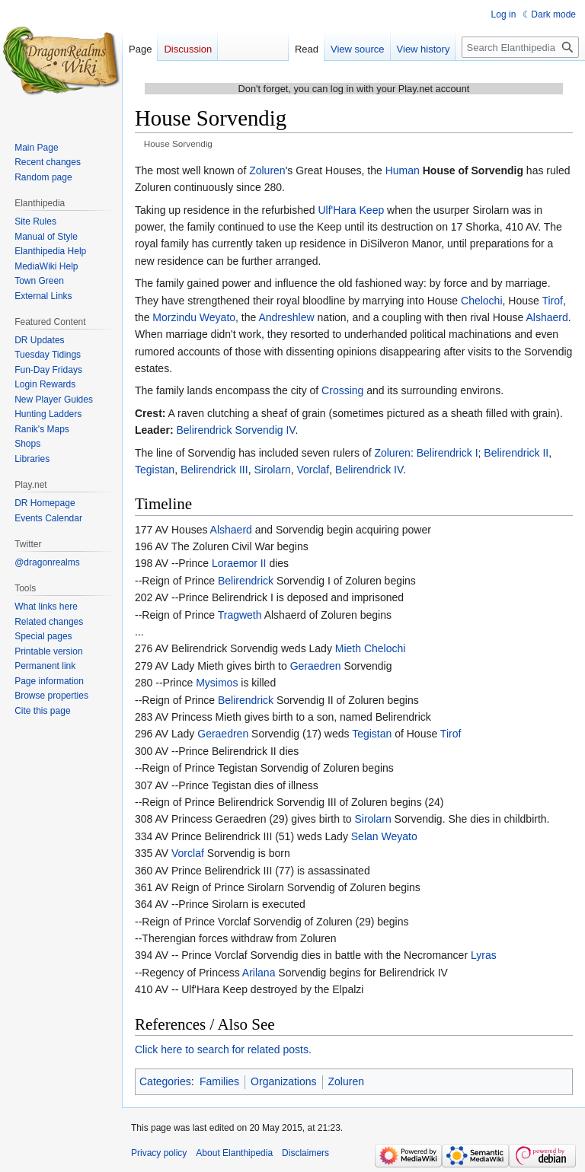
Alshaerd (546, 317)
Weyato (217, 317)
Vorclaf (312, 469)
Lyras (484, 955)
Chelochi (481, 301)
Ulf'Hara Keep (351, 210)
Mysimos (217, 683)
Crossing (342, 390)
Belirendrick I (447, 453)
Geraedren (315, 666)
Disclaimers (305, 1153)
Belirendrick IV (369, 469)
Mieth (348, 648)
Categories (165, 1081)
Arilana (259, 973)
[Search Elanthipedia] (520, 47)
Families (219, 1081)
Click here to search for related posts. (223, 1049)
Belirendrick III (214, 469)
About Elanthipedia (234, 1153)
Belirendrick (245, 581)
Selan (365, 836)
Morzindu (174, 317)
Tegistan (154, 469)
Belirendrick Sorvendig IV (235, 430)
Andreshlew (286, 317)
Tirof (552, 301)
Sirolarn (272, 469)
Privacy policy (159, 1153)
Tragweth (240, 615)
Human (402, 170)
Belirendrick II (516, 453)
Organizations (283, 1081)
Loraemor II (239, 563)
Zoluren (267, 170)
